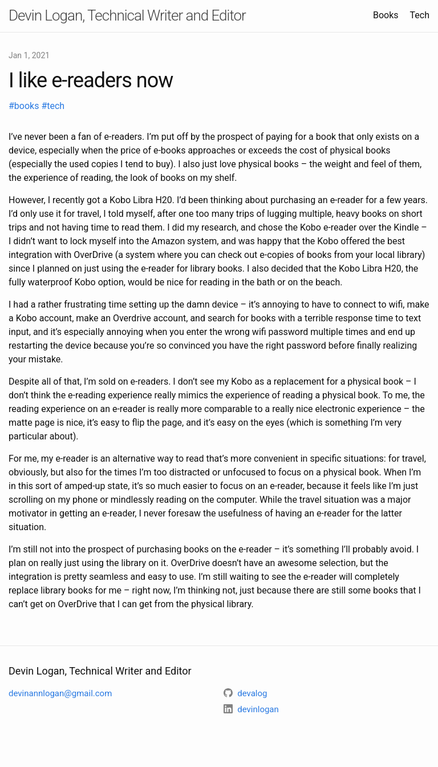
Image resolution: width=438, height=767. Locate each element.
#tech (52, 105)
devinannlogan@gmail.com (60, 693)
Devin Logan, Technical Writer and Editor (127, 15)
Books (386, 15)
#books (25, 105)
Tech (419, 15)
